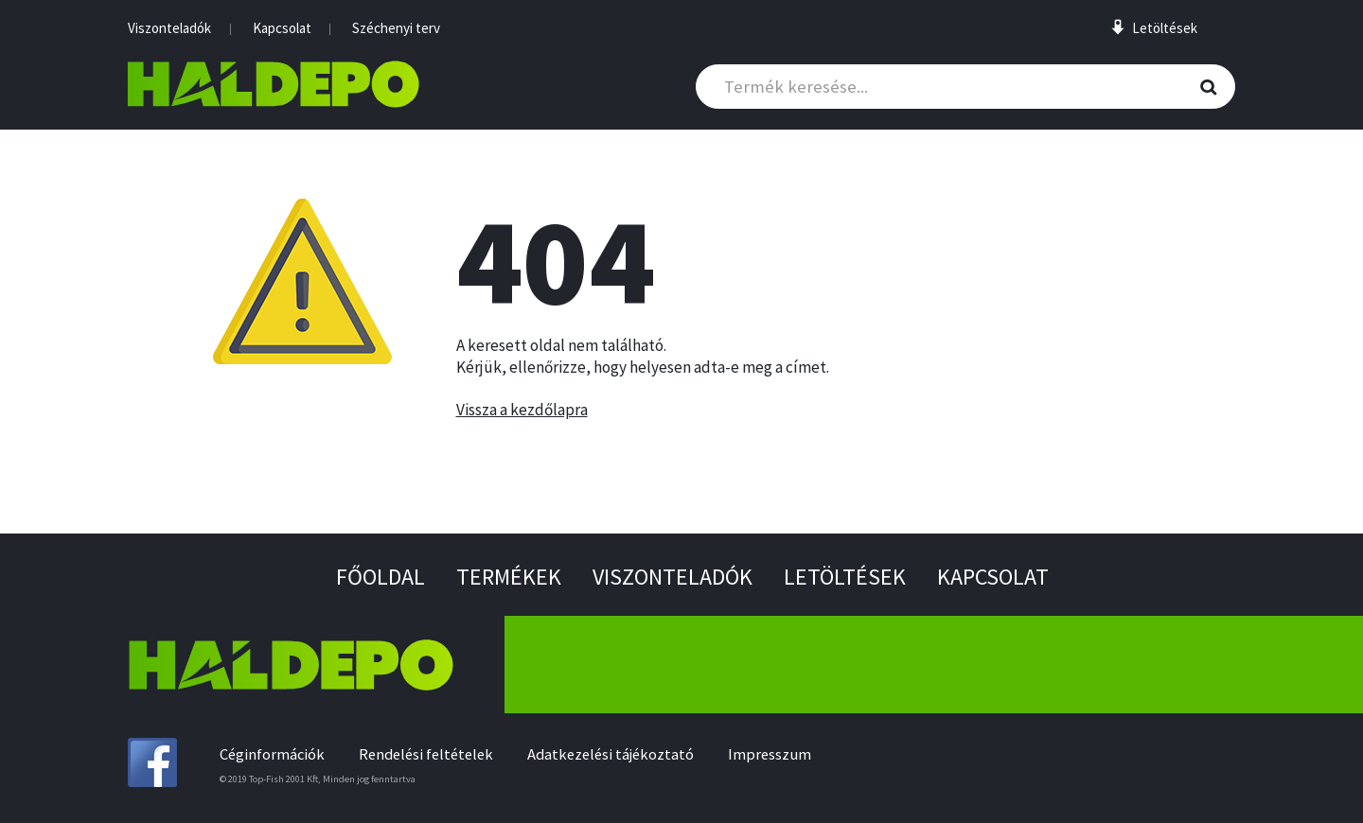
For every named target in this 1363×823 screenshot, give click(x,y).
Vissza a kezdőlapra (522, 409)
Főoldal (380, 576)
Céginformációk (272, 754)
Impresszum (769, 754)
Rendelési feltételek (426, 754)
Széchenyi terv (396, 28)
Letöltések (845, 576)
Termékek (508, 576)
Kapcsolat (282, 28)
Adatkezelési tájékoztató (610, 754)
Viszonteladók (169, 28)
